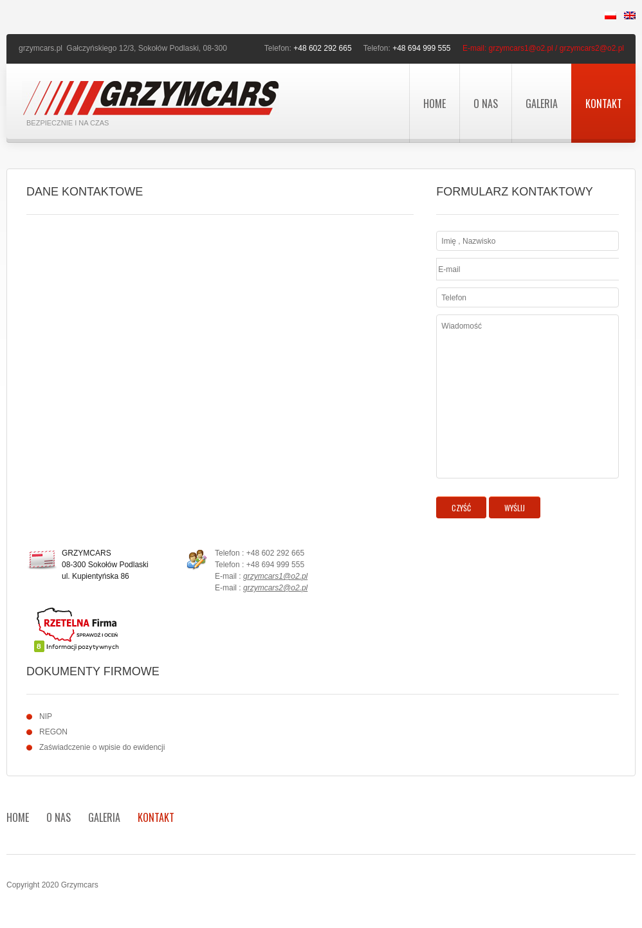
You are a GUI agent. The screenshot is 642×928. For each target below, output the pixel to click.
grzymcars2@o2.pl (275, 587)
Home (434, 103)
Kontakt (603, 103)
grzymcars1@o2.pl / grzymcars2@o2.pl (556, 48)
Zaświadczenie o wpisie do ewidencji (102, 747)
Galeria (542, 103)
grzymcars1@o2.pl (275, 576)
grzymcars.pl (40, 48)
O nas (485, 103)
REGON (53, 731)
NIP (45, 716)
